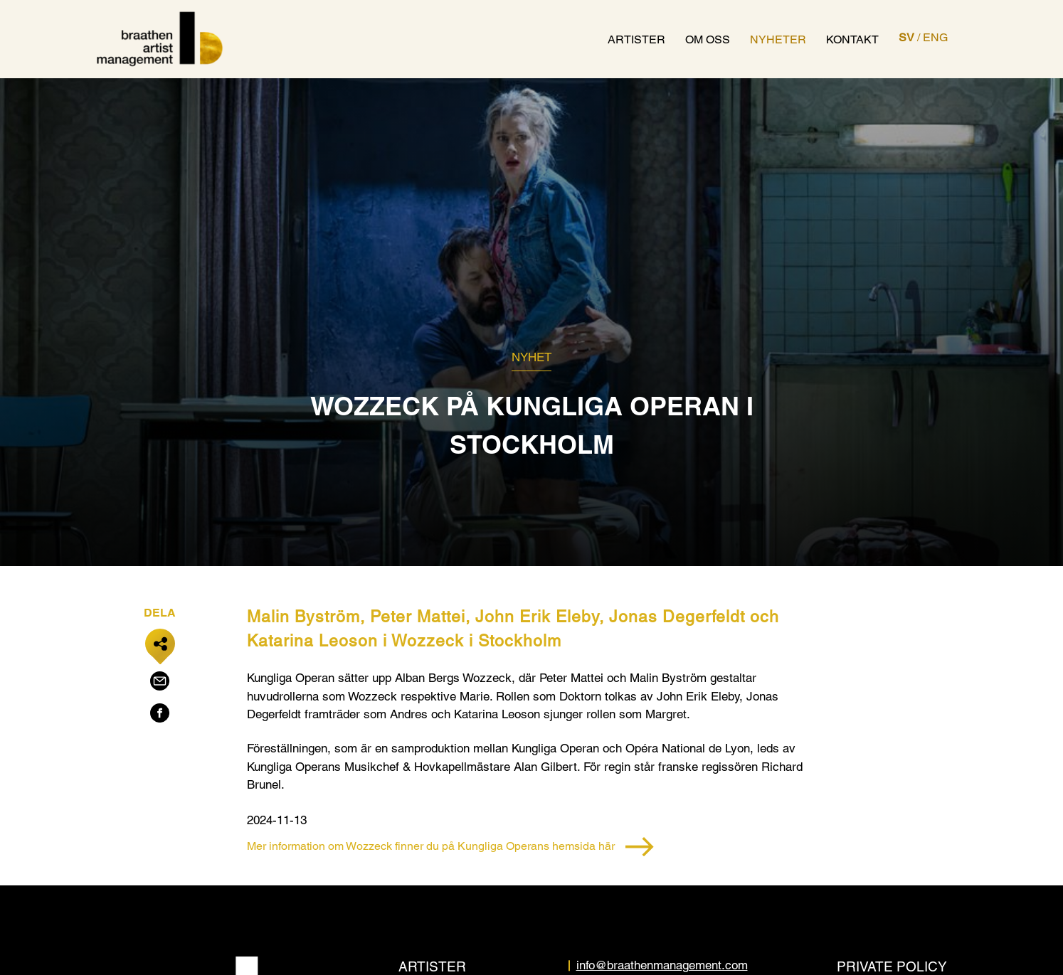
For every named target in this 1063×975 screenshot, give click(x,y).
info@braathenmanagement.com (662, 965)
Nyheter (778, 39)
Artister (636, 39)
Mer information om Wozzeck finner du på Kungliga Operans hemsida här (450, 846)
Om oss (707, 39)
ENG (935, 37)
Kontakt (852, 39)
